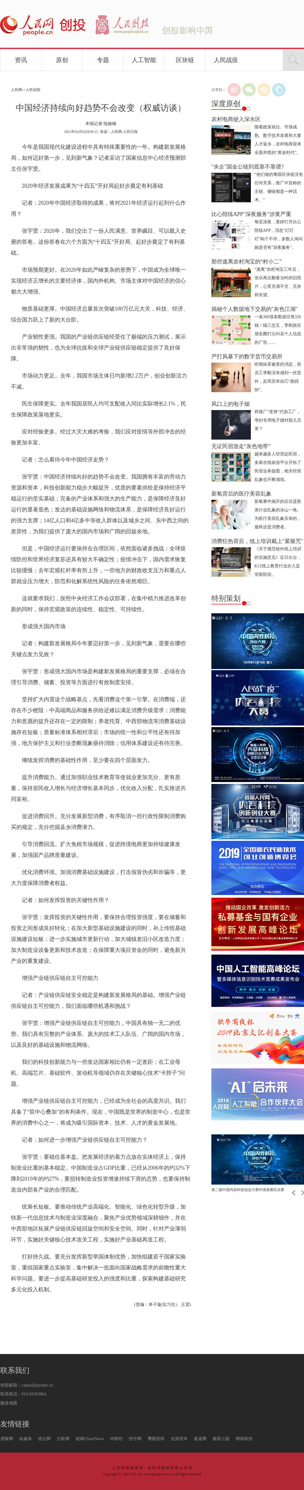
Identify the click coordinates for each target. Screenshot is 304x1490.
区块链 (185, 60)
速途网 (200, 1438)
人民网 (16, 90)
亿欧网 (63, 1438)
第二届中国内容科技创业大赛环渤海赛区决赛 (247, 1190)
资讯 (21, 60)
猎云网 (44, 1438)
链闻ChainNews (90, 1438)
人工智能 (144, 60)
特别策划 (226, 598)
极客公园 (221, 1438)
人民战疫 (226, 60)
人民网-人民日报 (124, 132)
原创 (62, 60)
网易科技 (244, 1438)
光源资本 (179, 1438)
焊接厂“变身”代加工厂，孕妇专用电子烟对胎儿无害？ (277, 420)
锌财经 (116, 1438)
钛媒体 (25, 1438)
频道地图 (8, 1403)
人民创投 (33, 90)
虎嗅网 (6, 1438)
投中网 (135, 1438)
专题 (103, 60)
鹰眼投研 (156, 1438)
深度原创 (226, 104)
